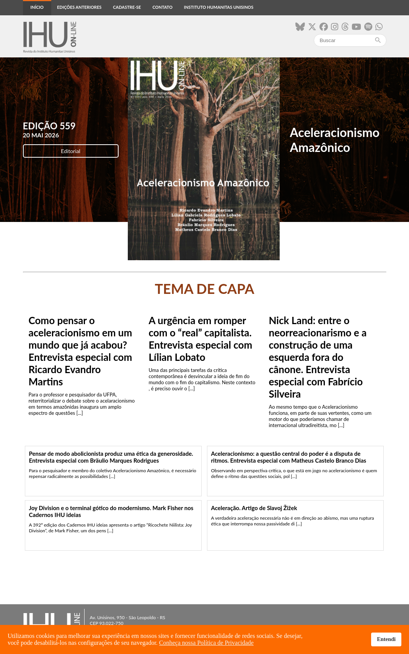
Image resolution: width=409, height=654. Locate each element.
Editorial (70, 151)
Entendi (386, 639)
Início (37, 7)
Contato (162, 7)
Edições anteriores (79, 7)
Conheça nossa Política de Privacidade (206, 642)
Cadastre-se (127, 7)
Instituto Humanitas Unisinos (218, 7)
